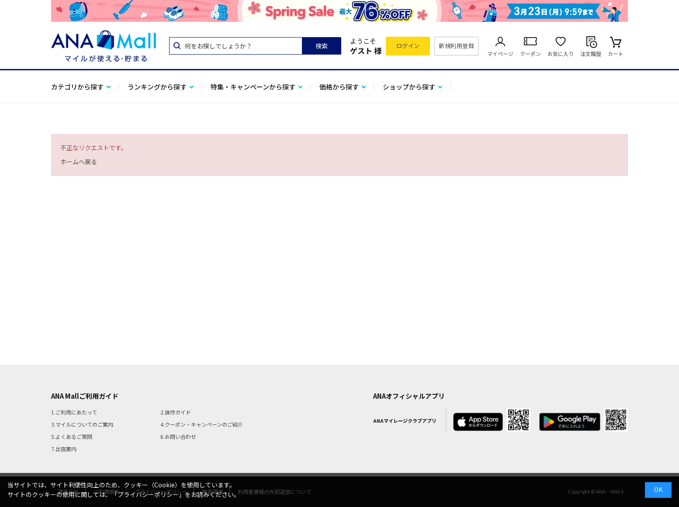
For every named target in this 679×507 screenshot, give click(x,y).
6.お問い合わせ (178, 436)
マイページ (500, 53)
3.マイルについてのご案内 (82, 424)
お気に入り (560, 53)
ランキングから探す (157, 86)
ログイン (408, 45)
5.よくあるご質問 (71, 436)
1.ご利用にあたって (74, 412)
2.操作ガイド (175, 412)
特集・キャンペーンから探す (253, 86)
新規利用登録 (456, 45)
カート (616, 53)
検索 (321, 45)
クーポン (530, 53)
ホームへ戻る (78, 161)
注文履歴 (590, 53)
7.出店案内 (63, 448)
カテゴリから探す (77, 86)
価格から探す (339, 86)
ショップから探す (409, 86)
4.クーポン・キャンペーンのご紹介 (201, 424)
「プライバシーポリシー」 (148, 494)
